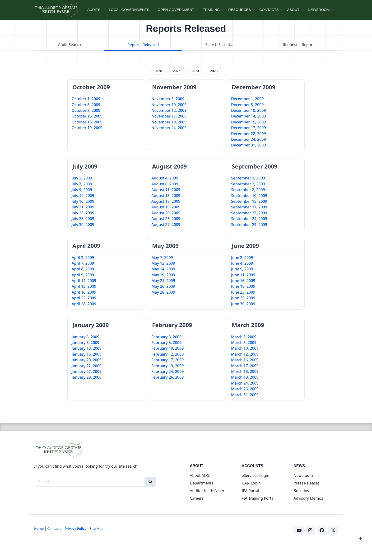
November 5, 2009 (167, 98)
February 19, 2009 (167, 365)
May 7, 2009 (162, 257)
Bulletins (301, 490)
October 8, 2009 (86, 110)
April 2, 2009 (83, 257)
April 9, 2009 (83, 274)
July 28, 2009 (83, 218)
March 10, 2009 (245, 348)
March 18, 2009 (245, 371)
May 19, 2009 (163, 274)
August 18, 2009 (165, 201)
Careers (197, 498)
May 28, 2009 (163, 292)
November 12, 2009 (168, 110)
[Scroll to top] (360, 538)
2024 (195, 71)
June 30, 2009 (243, 303)
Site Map (96, 528)
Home (39, 528)
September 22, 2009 (249, 213)
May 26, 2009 (163, 286)
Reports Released (143, 44)
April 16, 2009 (84, 292)
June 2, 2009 (242, 257)
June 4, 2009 (242, 263)
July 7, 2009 (82, 184)
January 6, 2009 (85, 336)
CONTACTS (269, 10)
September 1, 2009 (248, 178)
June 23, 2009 (243, 292)
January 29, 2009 (87, 377)
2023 (214, 71)
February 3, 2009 (166, 336)
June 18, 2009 (243, 286)
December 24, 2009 (248, 139)
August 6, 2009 (164, 184)
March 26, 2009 (245, 388)
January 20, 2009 (87, 359)
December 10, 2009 (248, 110)
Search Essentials (220, 44)
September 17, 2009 (249, 207)
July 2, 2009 (82, 178)
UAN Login (251, 483)
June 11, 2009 (243, 274)
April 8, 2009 (83, 269)
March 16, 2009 (245, 359)
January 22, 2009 (87, 365)
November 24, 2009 (168, 127)
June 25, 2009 (243, 298)
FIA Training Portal (258, 498)
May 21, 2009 (163, 280)
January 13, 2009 (87, 348)
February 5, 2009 (166, 342)
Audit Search (69, 44)
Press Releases (306, 483)
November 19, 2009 (168, 122)
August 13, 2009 (165, 195)
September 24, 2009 (249, 218)
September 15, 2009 (249, 201)
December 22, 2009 (248, 133)
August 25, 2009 (165, 218)
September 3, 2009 (248, 184)
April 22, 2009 (84, 298)
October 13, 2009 (87, 116)
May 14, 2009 (163, 269)
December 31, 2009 (248, 145)
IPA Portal (250, 490)
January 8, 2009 (85, 342)
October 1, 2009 (86, 98)
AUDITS (93, 10)
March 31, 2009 (245, 394)
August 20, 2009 (165, 213)
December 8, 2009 (247, 104)
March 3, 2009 (243, 336)
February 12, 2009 (167, 354)
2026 (158, 71)
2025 (177, 71)
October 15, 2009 (87, 122)
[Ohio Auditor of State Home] (56, 10)
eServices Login (255, 475)
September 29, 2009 (249, 224)
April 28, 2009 (84, 303)
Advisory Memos (308, 498)
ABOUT (293, 10)
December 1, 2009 (247, 98)
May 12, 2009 (163, 263)
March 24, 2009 (245, 383)
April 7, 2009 (83, 263)
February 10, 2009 (167, 348)
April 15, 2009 (84, 286)
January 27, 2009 (87, 371)
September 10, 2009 (249, 195)
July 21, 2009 (83, 207)
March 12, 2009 (245, 354)
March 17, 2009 (245, 365)
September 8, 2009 (248, 189)
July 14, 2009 (83, 195)
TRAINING (211, 10)
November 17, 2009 (168, 116)
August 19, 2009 (165, 207)
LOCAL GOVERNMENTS (129, 10)
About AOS (199, 475)
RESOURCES (239, 10)
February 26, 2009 (167, 377)
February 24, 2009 (167, 371)
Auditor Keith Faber (207, 490)
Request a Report (298, 44)
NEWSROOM (319, 10)
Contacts (54, 528)
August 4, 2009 (164, 178)
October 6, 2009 (86, 104)
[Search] (150, 482)
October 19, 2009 (87, 127)
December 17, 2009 (248, 127)
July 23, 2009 (83, 213)
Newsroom (303, 475)
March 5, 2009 (243, 342)
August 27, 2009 (165, 224)
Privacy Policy (75, 528)
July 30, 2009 (83, 224)
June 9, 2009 (242, 269)
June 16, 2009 (243, 280)
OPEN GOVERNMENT (176, 10)
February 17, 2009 (167, 359)
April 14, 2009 (84, 280)
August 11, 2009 (165, 189)
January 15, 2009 (87, 354)
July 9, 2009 (82, 189)
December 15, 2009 (248, 122)
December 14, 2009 (248, 116)
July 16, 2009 (83, 201)
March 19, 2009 (245, 377)
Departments (201, 483)
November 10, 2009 (168, 104)
